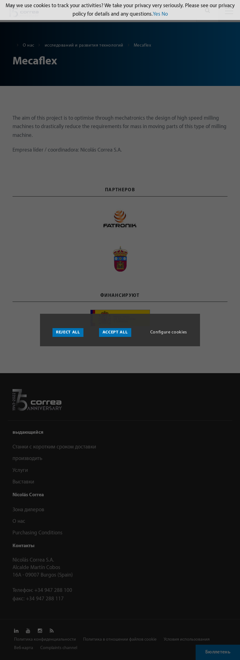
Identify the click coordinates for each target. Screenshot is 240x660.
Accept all (115, 332)
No (165, 14)
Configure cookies (168, 332)
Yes (156, 14)
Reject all (68, 332)
